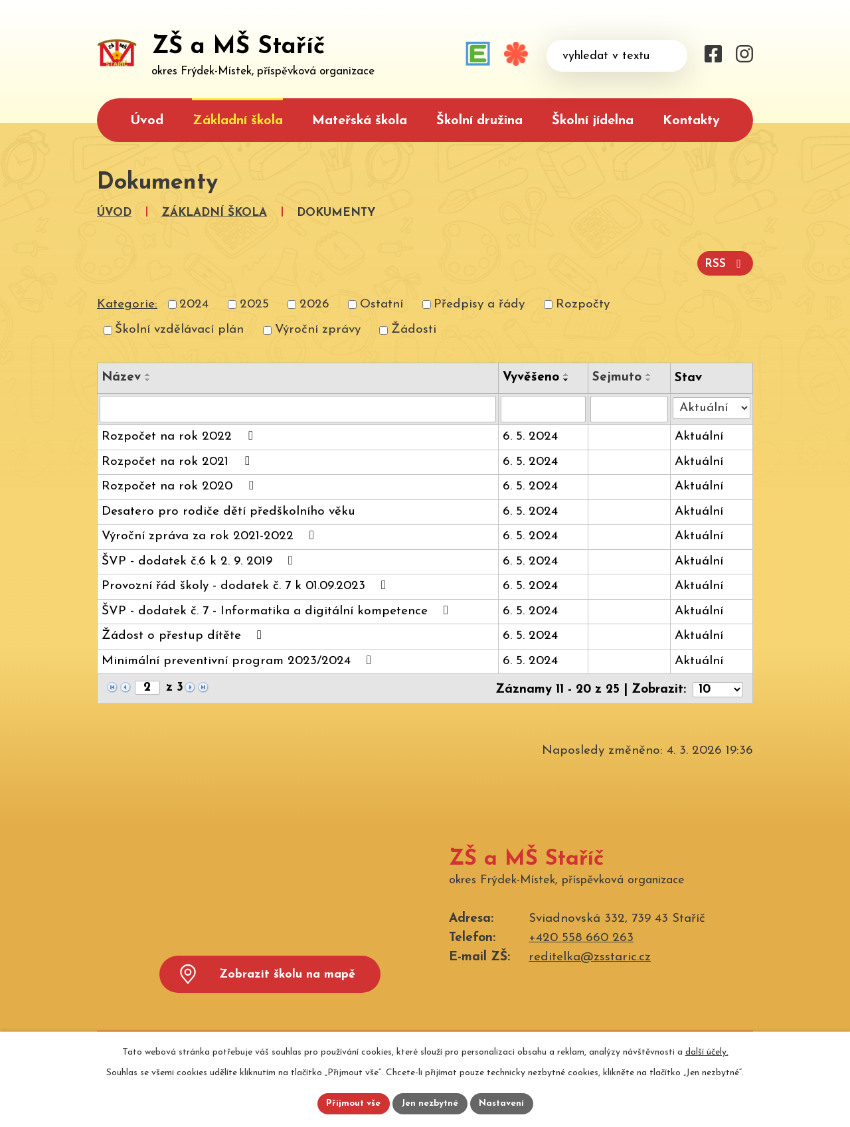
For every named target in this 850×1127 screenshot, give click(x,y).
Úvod (146, 121)
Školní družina (479, 121)
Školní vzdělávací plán (179, 328)
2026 (314, 303)
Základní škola (238, 121)
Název (121, 376)
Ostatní (381, 303)
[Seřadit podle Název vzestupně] (148, 373)
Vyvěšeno (531, 376)
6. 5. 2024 (530, 435)
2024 (194, 303)
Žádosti (413, 328)
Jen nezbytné (430, 1103)
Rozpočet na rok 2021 (178, 460)
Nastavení (504, 1103)
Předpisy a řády (479, 303)
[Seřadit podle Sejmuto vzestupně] (649, 373)
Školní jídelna (593, 121)
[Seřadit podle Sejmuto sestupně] (649, 378)
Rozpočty (583, 303)
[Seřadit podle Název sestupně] (148, 378)
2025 (254, 303)
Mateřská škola (359, 121)
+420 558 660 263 (581, 935)
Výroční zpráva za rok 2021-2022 (210, 534)
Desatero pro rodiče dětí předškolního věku (228, 510)
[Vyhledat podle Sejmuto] (629, 407)
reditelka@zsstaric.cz (590, 954)
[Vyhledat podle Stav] (711, 405)
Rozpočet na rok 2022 (180, 435)
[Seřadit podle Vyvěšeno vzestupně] (566, 373)
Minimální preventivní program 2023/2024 (239, 659)
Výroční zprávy (318, 328)
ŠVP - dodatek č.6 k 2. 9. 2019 (200, 559)
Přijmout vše (351, 1103)
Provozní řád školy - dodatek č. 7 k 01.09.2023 (246, 584)
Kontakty (691, 121)
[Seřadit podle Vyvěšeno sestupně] (566, 378)
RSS (725, 263)
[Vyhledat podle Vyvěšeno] (543, 407)
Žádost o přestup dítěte (184, 634)
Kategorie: (127, 303)
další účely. (706, 1051)
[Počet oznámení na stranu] (718, 687)
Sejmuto (617, 376)
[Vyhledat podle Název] (298, 407)
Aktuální (699, 435)
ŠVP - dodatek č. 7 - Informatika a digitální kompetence (278, 609)
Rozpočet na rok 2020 (180, 484)
